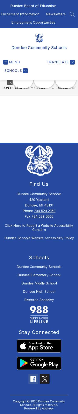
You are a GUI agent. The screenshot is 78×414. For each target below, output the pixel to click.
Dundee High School (39, 291)
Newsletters (56, 14)
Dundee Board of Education (33, 6)
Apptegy (48, 408)
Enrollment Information (20, 14)
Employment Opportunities (33, 22)
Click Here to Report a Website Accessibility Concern (39, 227)
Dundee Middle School (39, 283)
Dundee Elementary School (39, 275)
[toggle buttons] (10, 82)
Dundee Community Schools (39, 267)
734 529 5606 (42, 216)
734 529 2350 (45, 211)
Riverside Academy (39, 300)
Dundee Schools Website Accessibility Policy (39, 238)
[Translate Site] (60, 62)
